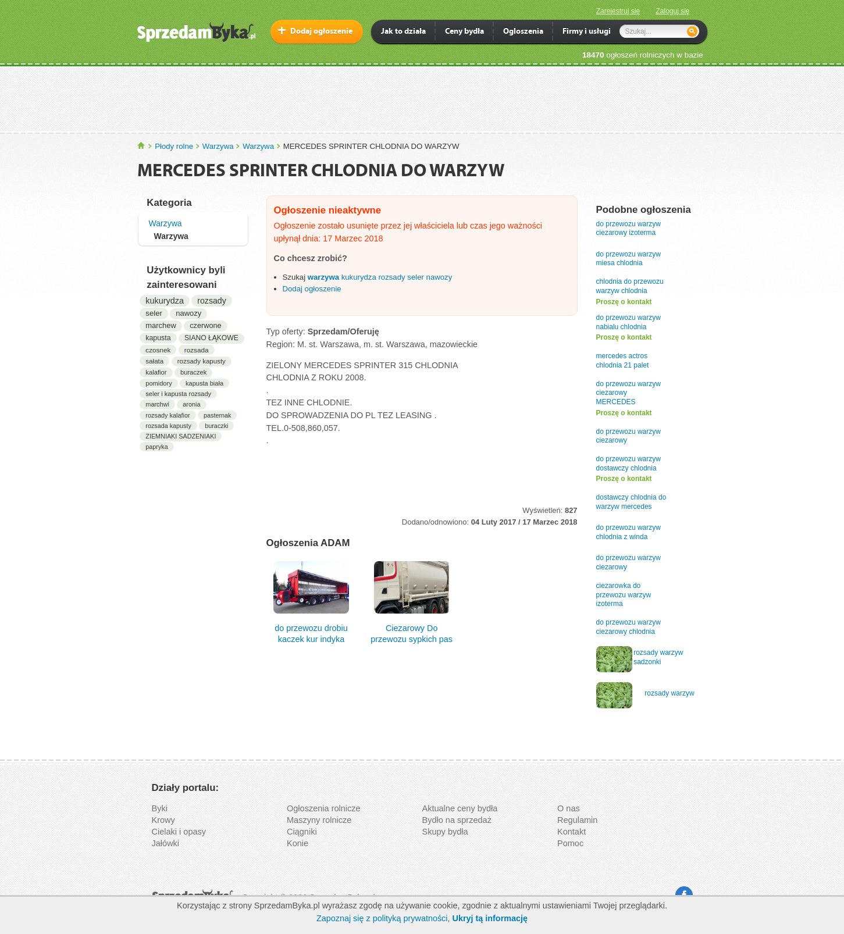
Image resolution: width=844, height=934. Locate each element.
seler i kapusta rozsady (178, 393)
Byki (160, 808)
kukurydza (164, 300)
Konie (297, 843)
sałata (154, 361)
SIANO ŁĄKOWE (211, 338)
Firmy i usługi (586, 32)
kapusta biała (204, 383)
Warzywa (218, 146)
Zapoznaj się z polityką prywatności (382, 918)
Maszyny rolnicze (319, 820)
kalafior (155, 372)
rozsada (196, 350)
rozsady (211, 300)
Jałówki (166, 843)
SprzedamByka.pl (141, 145)
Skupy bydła (445, 831)
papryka (156, 446)
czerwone (205, 325)
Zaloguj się (672, 11)
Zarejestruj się (618, 11)
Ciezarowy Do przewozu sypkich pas (412, 601)
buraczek (193, 372)
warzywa (323, 277)
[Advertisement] (422, 98)
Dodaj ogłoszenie (321, 31)
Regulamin (577, 820)
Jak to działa (403, 32)
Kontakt (571, 831)
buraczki (216, 425)
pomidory (158, 383)
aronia (191, 404)
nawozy (188, 313)
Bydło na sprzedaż (457, 820)
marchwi (157, 404)
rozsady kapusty (201, 361)
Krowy (163, 820)
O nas (568, 808)
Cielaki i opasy (179, 831)
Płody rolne (174, 146)
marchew (160, 325)
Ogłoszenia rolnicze (324, 808)
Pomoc (570, 843)
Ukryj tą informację (490, 918)
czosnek (157, 350)
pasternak (217, 415)
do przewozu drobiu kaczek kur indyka (311, 601)
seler (153, 313)
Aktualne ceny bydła (460, 808)
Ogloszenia (523, 32)
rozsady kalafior (167, 415)
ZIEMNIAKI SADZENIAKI (180, 436)
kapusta (157, 338)
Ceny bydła (464, 32)
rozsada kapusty (168, 425)
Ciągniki (302, 831)
